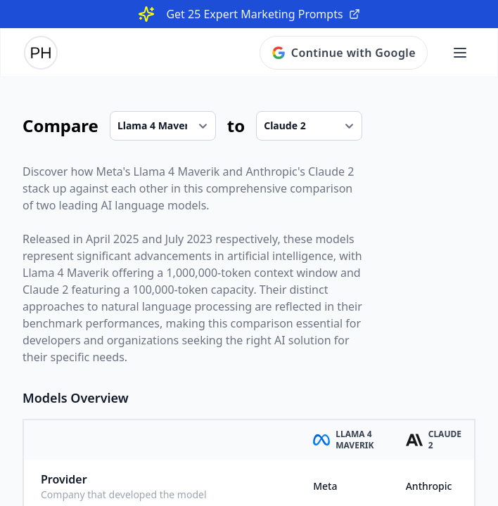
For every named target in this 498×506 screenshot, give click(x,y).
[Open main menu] (460, 52)
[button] (460, 52)
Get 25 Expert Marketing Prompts (262, 14)
